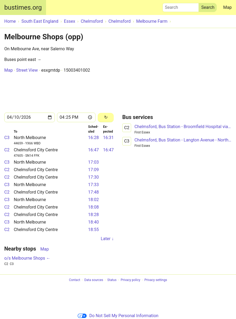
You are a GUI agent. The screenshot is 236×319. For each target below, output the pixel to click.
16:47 (93, 149)
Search (180, 6)
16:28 (93, 137)
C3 (6, 137)
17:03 (93, 162)
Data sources (93, 280)
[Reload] (106, 117)
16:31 (108, 137)
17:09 (93, 169)
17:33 (93, 184)
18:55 (93, 229)
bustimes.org (23, 7)
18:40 (93, 222)
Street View (27, 70)
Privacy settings (155, 280)
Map (227, 7)
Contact (74, 280)
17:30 (93, 177)
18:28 (93, 214)
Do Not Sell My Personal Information (118, 315)
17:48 (93, 192)
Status (111, 280)
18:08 (93, 207)
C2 (6, 149)
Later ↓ (107, 238)
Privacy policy (130, 280)
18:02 (93, 199)
